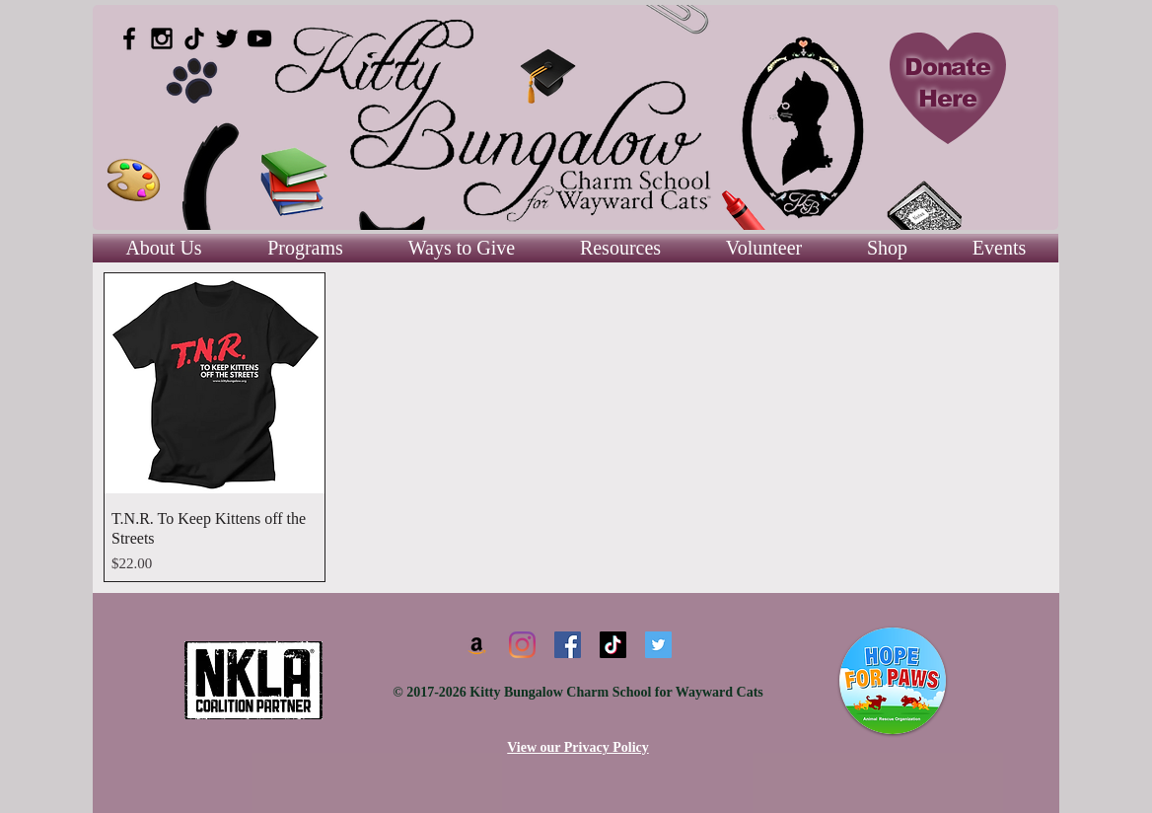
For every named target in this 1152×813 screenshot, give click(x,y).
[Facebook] (567, 644)
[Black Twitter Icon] (227, 38)
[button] (620, 248)
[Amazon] (477, 644)
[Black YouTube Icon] (259, 38)
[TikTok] (194, 38)
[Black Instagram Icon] (162, 38)
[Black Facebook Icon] (129, 38)
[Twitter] (658, 644)
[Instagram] (522, 644)
